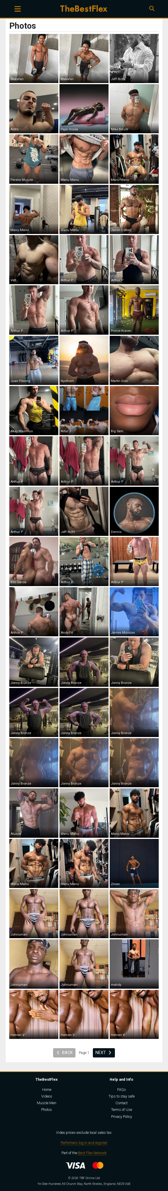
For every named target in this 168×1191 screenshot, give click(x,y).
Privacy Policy (121, 1116)
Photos (46, 1109)
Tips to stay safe (122, 1096)
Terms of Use (121, 1109)
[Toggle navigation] (17, 9)
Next (103, 1052)
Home (46, 1089)
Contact (121, 1103)
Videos (46, 1096)
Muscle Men (46, 1103)
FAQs (121, 1089)
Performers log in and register (84, 1142)
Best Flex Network (92, 1153)
